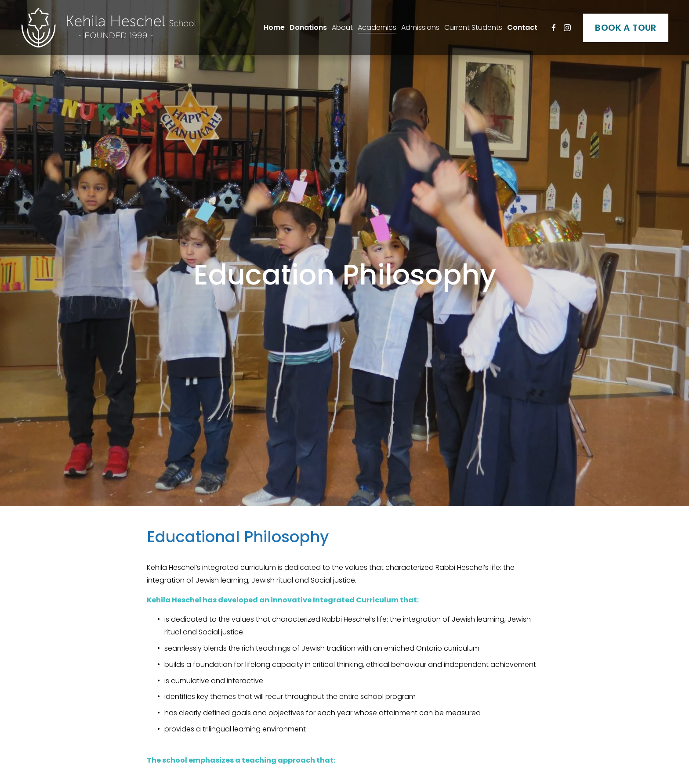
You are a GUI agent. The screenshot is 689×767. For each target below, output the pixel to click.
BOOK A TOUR (625, 28)
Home (274, 27)
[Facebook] (553, 27)
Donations (308, 27)
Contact (522, 27)
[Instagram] (567, 27)
